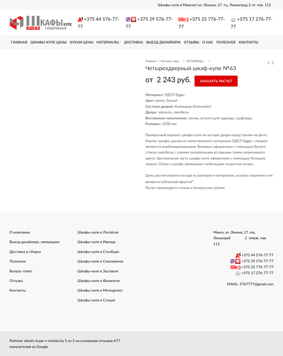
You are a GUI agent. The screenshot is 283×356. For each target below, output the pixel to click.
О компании (20, 232)
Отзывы (16, 280)
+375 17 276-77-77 (257, 273)
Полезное (18, 261)
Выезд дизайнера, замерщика (34, 241)
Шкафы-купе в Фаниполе (99, 280)
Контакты (18, 290)
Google (42, 346)
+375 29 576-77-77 (257, 261)
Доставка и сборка (25, 251)
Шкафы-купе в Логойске (98, 232)
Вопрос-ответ (21, 271)
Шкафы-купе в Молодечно (100, 290)
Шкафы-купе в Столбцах (98, 251)
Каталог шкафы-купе (171, 61)
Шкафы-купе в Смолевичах (100, 261)
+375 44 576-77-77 (257, 255)
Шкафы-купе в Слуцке (96, 300)
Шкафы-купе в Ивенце (97, 241)
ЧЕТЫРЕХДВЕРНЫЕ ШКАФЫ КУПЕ (196, 61)
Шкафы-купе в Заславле (98, 271)
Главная (150, 61)
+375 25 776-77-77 (257, 267)
